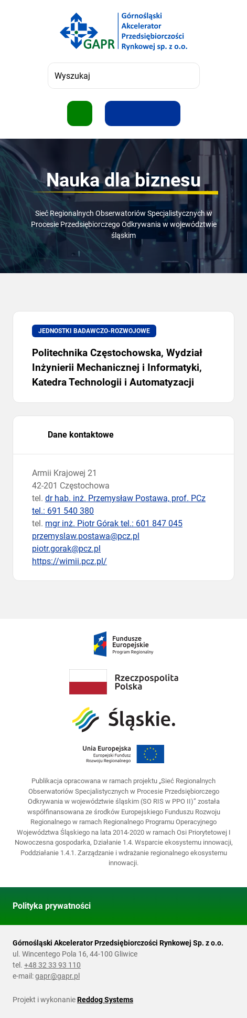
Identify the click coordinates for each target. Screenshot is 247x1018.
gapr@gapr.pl (57, 976)
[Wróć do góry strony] (221, 906)
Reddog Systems (105, 999)
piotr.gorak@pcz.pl (66, 549)
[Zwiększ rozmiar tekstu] (117, 113)
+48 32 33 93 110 (52, 965)
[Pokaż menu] (79, 113)
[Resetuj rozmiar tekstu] (142, 113)
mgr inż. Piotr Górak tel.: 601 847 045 (113, 523)
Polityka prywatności (52, 906)
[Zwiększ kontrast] (167, 113)
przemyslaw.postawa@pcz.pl (85, 536)
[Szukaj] (186, 75)
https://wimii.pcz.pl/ (69, 561)
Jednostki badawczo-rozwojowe (94, 331)
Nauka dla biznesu (123, 180)
